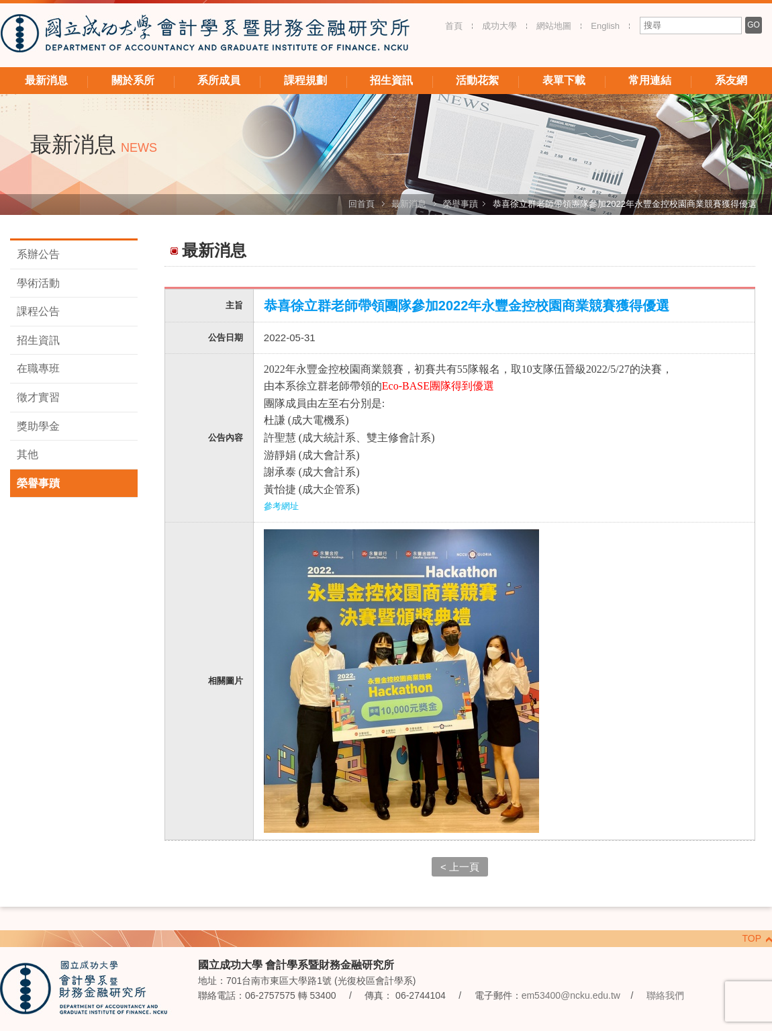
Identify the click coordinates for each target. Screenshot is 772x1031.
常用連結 (649, 80)
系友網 (731, 80)
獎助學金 (38, 426)
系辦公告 (38, 254)
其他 (27, 454)
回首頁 (361, 204)
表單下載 (563, 80)
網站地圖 (553, 26)
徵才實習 (38, 397)
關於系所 (132, 80)
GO (753, 25)
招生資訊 (391, 80)
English (605, 26)
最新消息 (46, 80)
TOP (751, 938)
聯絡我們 (665, 995)
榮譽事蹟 (460, 204)
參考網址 (281, 506)
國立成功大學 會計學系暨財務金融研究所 (204, 35)
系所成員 (218, 80)
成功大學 (499, 26)
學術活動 (38, 283)
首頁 (454, 26)
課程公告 (38, 311)
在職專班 (38, 368)
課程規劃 (305, 80)
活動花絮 (477, 80)
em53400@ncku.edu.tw (571, 995)
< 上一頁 (459, 866)
